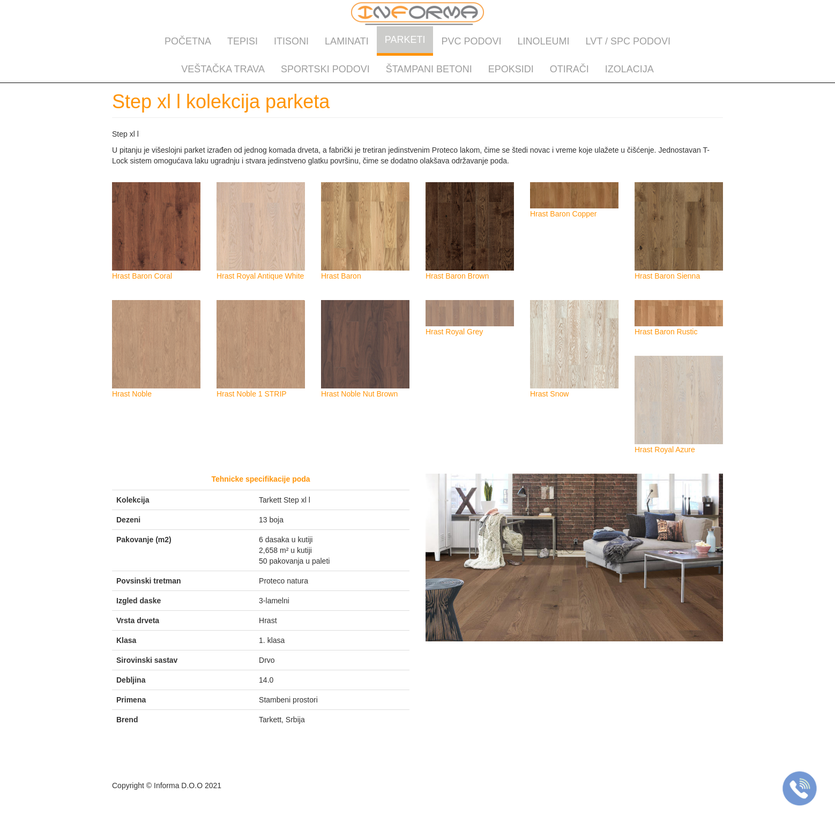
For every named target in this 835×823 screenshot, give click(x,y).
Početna (188, 41)
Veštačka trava (223, 69)
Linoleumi (544, 41)
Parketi (405, 39)
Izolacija (629, 69)
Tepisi (242, 41)
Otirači (569, 69)
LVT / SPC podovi (628, 41)
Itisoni (291, 41)
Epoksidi (511, 69)
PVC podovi (471, 41)
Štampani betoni (429, 69)
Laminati (347, 41)
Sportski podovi (325, 69)
